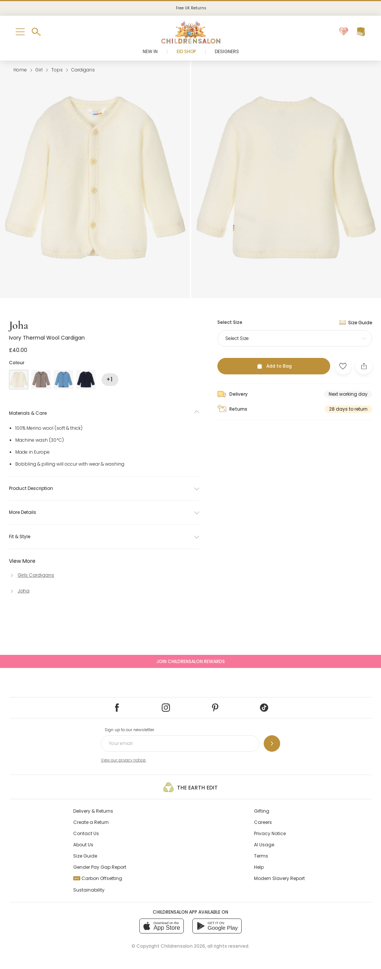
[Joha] (19, 591)
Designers (227, 51)
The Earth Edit (190, 787)
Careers (263, 822)
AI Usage (264, 844)
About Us (83, 844)
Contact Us (86, 833)
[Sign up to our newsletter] (272, 743)
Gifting (261, 811)
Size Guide (85, 856)
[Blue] (63, 379)
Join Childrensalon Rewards (191, 661)
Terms (261, 856)
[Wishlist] (343, 31)
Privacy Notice (270, 833)
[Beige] (41, 379)
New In (150, 51)
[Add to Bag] (273, 366)
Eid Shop (186, 51)
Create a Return (91, 822)
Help (259, 867)
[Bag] (360, 31)
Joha (18, 325)
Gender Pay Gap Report (99, 867)
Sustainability (89, 890)
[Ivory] (18, 379)
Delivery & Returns (93, 811)
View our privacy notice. (123, 760)
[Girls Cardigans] (31, 575)
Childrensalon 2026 (183, 946)
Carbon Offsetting (97, 878)
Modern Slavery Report (279, 878)
